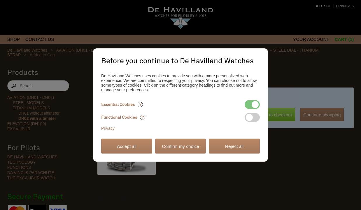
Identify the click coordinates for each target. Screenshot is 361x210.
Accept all (126, 146)
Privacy (108, 128)
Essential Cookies (122, 104)
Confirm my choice (180, 146)
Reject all (234, 146)
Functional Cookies (123, 117)
